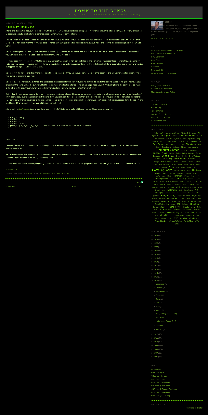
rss (179, 201)
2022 (156, 250)
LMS (200, 181)
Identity (169, 176)
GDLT (169, 170)
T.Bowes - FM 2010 (159, 104)
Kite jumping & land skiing (166, 313)
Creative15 (193, 150)
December (160, 284)
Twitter (187, 212)
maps (156, 184)
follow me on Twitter (194, 408)
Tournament (165, 209)
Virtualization (179, 215)
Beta (184, 139)
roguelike (172, 201)
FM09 (192, 164)
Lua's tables (24, 109)
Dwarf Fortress (194, 156)
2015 (156, 273)
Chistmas (180, 144)
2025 (156, 239)
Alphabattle (155, 136)
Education (157, 159)
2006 (156, 357)
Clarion (157, 147)
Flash (180, 164)
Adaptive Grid (185, 133)
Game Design (192, 167)
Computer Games (167, 150)
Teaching (172, 207)
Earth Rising (156, 107)
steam (163, 207)
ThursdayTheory (188, 207)
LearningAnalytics (172, 181)
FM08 (186, 164)
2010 (156, 342)
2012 (156, 334)
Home (74, 186)
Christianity (191, 144)
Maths (162, 184)
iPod (192, 176)
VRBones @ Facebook (160, 382)
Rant (183, 198)
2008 (156, 349)
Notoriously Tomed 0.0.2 (19, 26)
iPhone (186, 176)
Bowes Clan (156, 369)
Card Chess (156, 60)
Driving (184, 156)
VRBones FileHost (159, 376)
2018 (156, 262)
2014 (156, 277)
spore (173, 204)
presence (156, 196)
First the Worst (164, 164)
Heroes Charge (160, 173)
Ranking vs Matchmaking (161, 89)
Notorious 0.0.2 (11, 169)
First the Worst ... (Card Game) (164, 73)
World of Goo (188, 221)
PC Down (160, 317)
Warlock (163, 218)
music (171, 187)
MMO (185, 184)
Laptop (190, 179)
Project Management (183, 196)
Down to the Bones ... (104, 11)
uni (192, 212)
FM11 (198, 164)
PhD (196, 190)
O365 (180, 190)
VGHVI (198, 212)
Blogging (155, 141)
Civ (199, 144)
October (159, 288)
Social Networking (162, 204)
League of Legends (158, 181)
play (173, 193)
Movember (163, 187)
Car (200, 141)
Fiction (184, 162)
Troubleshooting (172, 212)
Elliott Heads (180, 158)
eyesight (156, 162)
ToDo (199, 207)
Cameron (193, 141)
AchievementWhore (172, 133)
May (158, 303)
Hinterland (188, 173)
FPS (158, 167)
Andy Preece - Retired (160, 117)
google (183, 170)
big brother (191, 139)
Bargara (169, 139)
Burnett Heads (171, 141)
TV (182, 212)
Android (174, 136)
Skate (199, 201)
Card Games (158, 144)
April (158, 306)
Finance (190, 162)
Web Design (194, 218)
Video (156, 215)
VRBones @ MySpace (160, 386)
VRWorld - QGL (157, 373)
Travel (161, 212)
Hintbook (180, 173)
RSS (139, 182)
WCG (176, 218)
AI (199, 133)
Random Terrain (173, 198)
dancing (171, 153)
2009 (156, 345)
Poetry (184, 193)
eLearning (168, 158)
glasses (176, 170)
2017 (156, 265)
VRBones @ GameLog (160, 395)
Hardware (196, 170)
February (160, 326)
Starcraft (155, 207)
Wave (170, 218)
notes (163, 190)
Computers (184, 150)
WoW (197, 221)
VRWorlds (189, 215)
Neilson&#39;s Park (189, 187)
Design (165, 156)
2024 (156, 243)
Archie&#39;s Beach (188, 135)
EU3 (198, 159)
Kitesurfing (180, 178)
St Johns (185, 204)
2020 (156, 254)
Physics (167, 193)
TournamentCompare (182, 210)
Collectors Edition (179, 147)
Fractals (164, 167)
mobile (191, 184)
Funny (171, 167)
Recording (191, 198)
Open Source (188, 190)
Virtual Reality (166, 215)
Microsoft (170, 184)
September (161, 291)
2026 (156, 235)
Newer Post (10, 186)
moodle (155, 187)
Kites (171, 179)
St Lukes (194, 204)
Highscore (171, 173)
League (197, 179)
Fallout (177, 162)
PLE (178, 193)
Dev (172, 156)
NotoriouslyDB (157, 70)
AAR (162, 133)
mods (197, 184)
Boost (162, 141)
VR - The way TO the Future (163, 53)
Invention (178, 176)
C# (187, 141)
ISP (197, 176)
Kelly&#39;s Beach (161, 179)
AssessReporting (159, 139)
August (159, 295)
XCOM (177, 224)
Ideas (163, 176)
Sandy (184, 201)
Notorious (45, 173)
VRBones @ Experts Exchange (164, 389)
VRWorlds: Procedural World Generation (168, 50)
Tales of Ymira (157, 111)
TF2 (179, 207)
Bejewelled (177, 139)
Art (201, 136)
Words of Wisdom (175, 221)
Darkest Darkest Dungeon (185, 153)
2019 (156, 258)
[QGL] (156, 133)
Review (163, 201)
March (159, 310)
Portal (197, 193)
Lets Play (189, 181)
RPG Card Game (158, 57)
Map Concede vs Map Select (163, 92)
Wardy (157, 218)
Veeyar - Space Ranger (161, 114)
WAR (197, 215)
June (158, 299)
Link (195, 181)
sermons (192, 201)
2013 (156, 281)
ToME (66, 173)
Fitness (173, 164)
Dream (178, 156)
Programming (57, 173)
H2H (188, 170)
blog (198, 139)
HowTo (157, 176)
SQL (178, 204)
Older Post (138, 186)
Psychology (196, 196)
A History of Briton (158, 121)
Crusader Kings (160, 153)
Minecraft (178, 184)
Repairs (198, 198)
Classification (166, 147)
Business (181, 141)
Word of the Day (161, 221)
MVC (178, 187)
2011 (156, 338)
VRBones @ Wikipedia (160, 392)
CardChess (170, 144)
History (195, 173)
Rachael (162, 198)
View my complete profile (163, 38)
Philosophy (159, 193)
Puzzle (154, 198)
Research (155, 201)
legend (182, 181)
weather (183, 218)
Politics (190, 193)
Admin (194, 133)
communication (193, 147)
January (159, 329)
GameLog (158, 169)
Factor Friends (157, 63)
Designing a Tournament (161, 85)
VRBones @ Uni (158, 379)
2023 (156, 247)
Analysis (165, 135)
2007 (156, 353)
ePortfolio (191, 159)
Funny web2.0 (180, 167)
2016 (156, 269)
